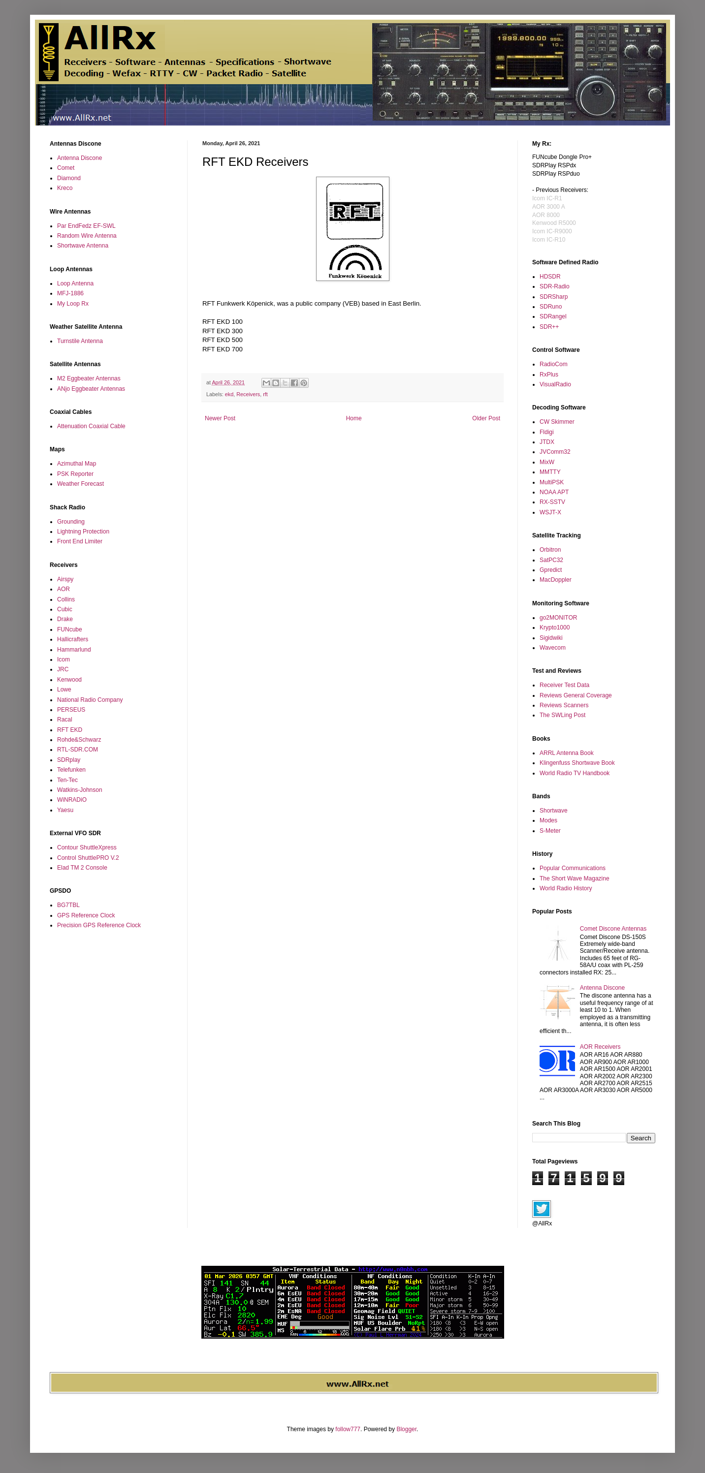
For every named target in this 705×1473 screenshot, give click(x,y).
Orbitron (550, 549)
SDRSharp (554, 296)
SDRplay (68, 759)
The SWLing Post (562, 715)
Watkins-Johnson (79, 789)
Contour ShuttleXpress (87, 847)
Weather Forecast (80, 483)
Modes (548, 820)
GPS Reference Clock (86, 915)
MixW (547, 462)
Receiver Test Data (564, 685)
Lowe (64, 689)
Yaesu (65, 810)
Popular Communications (573, 868)
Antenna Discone (79, 158)
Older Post (486, 418)
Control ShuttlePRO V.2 (88, 857)
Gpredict (551, 569)
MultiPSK (552, 482)
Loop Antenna (75, 283)
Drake (65, 619)
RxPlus (549, 374)
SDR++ (549, 326)
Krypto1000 (555, 627)
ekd (229, 394)
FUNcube (69, 629)
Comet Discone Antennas (613, 928)
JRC (62, 669)
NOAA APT (554, 492)
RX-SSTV (552, 502)
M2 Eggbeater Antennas (89, 378)
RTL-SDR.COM (77, 749)
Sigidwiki (551, 637)
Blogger (406, 1429)
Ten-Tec (67, 780)
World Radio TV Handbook (574, 773)
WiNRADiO (72, 799)
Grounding (71, 521)
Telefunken (71, 769)
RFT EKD (69, 729)
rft (265, 394)
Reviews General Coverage (576, 695)
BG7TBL (68, 905)
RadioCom (554, 364)
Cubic (64, 609)
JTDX (547, 442)
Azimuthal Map (76, 463)
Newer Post (220, 418)
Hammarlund (74, 649)
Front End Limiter (79, 541)
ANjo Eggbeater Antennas (91, 388)
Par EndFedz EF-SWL (86, 225)
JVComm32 (555, 451)
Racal (64, 719)
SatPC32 (551, 560)
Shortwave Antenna (82, 245)
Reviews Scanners (564, 705)
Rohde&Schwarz (79, 739)
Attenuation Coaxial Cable (91, 426)
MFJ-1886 (70, 293)
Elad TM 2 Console (82, 867)
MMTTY (550, 472)
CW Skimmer (557, 421)
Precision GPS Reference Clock (99, 925)
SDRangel (553, 316)
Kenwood (69, 679)
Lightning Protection (83, 531)
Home (354, 418)
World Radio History (566, 888)
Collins (66, 599)
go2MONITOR (558, 617)
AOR (63, 589)
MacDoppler (556, 579)
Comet (65, 167)
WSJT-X (550, 512)
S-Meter (550, 830)
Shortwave (554, 810)
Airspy (65, 579)
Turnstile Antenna (80, 341)
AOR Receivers (600, 1046)
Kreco (64, 188)
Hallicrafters (72, 639)
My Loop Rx (73, 303)
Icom (63, 659)
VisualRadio (555, 384)
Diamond (69, 178)
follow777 (347, 1429)
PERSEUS (71, 709)
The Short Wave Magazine (574, 878)
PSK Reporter (75, 473)
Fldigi (547, 432)
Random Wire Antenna (87, 235)
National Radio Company (90, 699)
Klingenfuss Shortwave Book (577, 762)
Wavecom (553, 647)
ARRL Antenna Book (567, 753)
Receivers (248, 394)
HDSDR (550, 276)
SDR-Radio (555, 286)
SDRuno (551, 306)
